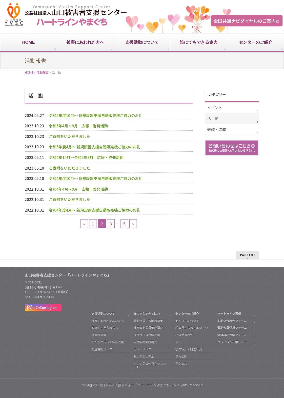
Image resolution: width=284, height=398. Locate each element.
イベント (214, 107)
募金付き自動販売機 (146, 335)
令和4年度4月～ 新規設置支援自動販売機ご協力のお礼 (94, 210)
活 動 (213, 118)
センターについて (187, 320)
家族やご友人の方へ (104, 327)
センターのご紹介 (187, 313)
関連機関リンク (101, 349)
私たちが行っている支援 (107, 342)
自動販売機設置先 (145, 342)
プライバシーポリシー (232, 342)
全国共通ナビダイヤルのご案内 (245, 21)
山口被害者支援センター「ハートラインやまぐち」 (136, 385)
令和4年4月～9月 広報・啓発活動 (78, 189)
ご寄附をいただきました (69, 136)
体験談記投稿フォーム (232, 335)
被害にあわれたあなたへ (107, 320)
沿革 (178, 342)
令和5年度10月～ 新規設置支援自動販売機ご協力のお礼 (95, 115)
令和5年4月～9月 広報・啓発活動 (78, 125)
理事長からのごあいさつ (191, 327)
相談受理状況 (184, 335)
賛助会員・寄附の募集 (148, 320)
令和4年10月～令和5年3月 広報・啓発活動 (86, 157)
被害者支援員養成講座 (148, 327)
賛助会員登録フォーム (232, 327)
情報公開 (181, 356)
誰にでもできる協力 (146, 313)
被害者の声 (98, 335)
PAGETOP (248, 255)
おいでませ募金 (143, 356)
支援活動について (103, 313)
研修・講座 (216, 129)
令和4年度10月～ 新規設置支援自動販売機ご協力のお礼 (95, 178)
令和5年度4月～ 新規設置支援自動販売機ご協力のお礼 (94, 146)
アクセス (181, 363)
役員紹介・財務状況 (188, 349)
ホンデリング (142, 349)
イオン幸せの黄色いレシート (149, 365)
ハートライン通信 (229, 313)
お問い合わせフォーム (232, 320)
